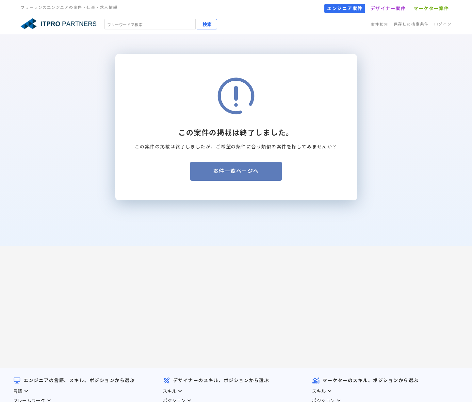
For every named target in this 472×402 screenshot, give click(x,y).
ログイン (443, 24)
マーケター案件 (431, 8)
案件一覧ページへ (236, 171)
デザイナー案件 (388, 8)
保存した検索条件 (411, 24)
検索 (207, 24)
